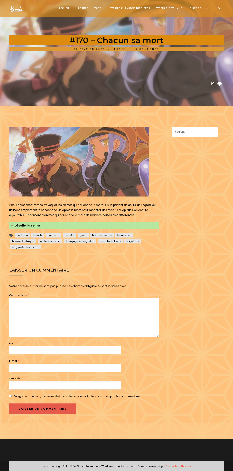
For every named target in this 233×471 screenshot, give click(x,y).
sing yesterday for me (25, 247)
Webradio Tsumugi (169, 8)
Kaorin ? (82, 8)
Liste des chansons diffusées (128, 8)
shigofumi (132, 241)
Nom (13, 343)
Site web (14, 378)
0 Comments (147, 49)
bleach (37, 235)
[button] (84, 225)
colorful (69, 235)
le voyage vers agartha (80, 241)
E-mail (14, 361)
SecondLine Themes (178, 466)
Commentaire (19, 295)
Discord (195, 8)
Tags (97, 8)
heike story (124, 235)
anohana (22, 235)
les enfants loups (110, 241)
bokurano (53, 235)
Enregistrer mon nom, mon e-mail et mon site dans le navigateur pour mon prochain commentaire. (77, 396)
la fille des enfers (50, 241)
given (83, 235)
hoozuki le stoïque (23, 241)
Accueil (64, 8)
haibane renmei (102, 235)
